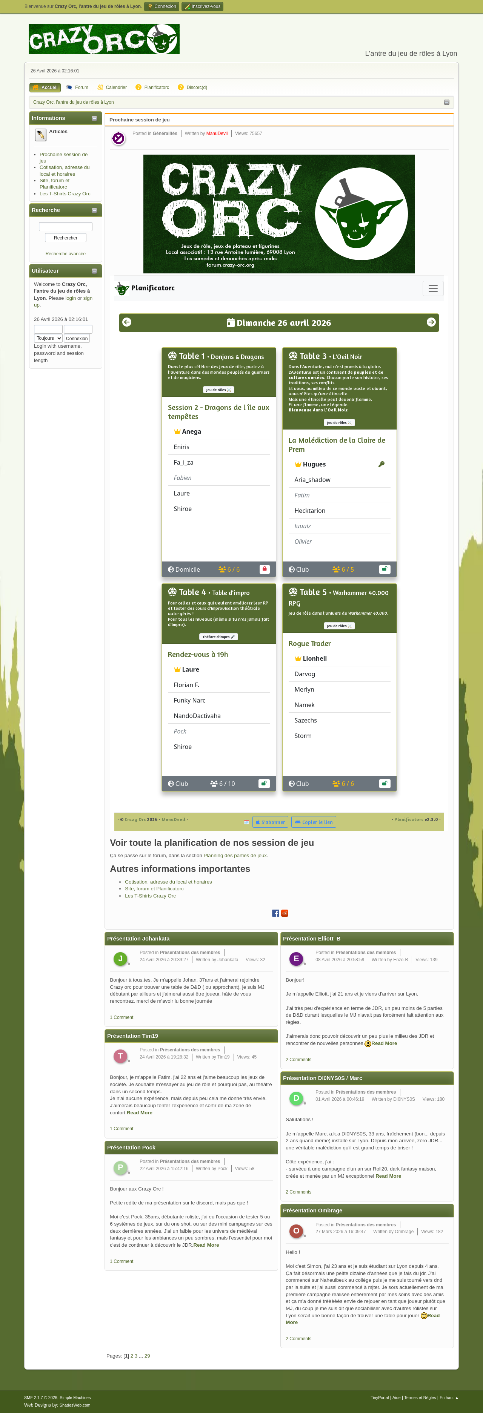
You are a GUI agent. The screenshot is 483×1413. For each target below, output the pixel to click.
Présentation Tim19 (132, 1036)
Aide (396, 1397)
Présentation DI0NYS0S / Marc (322, 1078)
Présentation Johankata (138, 939)
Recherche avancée (66, 253)
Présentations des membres (190, 952)
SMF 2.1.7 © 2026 (40, 1397)
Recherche (46, 210)
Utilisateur (45, 271)
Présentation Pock (131, 1148)
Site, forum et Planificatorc (154, 888)
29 (147, 1356)
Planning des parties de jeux (235, 855)
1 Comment (121, 1017)
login (70, 298)
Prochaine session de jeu (139, 120)
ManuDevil (217, 133)
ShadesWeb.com (75, 1405)
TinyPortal (380, 1397)
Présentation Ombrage (312, 1210)
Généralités (165, 133)
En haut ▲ (449, 1397)
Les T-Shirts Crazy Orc (65, 193)
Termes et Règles (420, 1397)
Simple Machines (75, 1397)
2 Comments (298, 1059)
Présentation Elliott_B (311, 939)
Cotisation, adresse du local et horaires (168, 882)
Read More (139, 1112)
